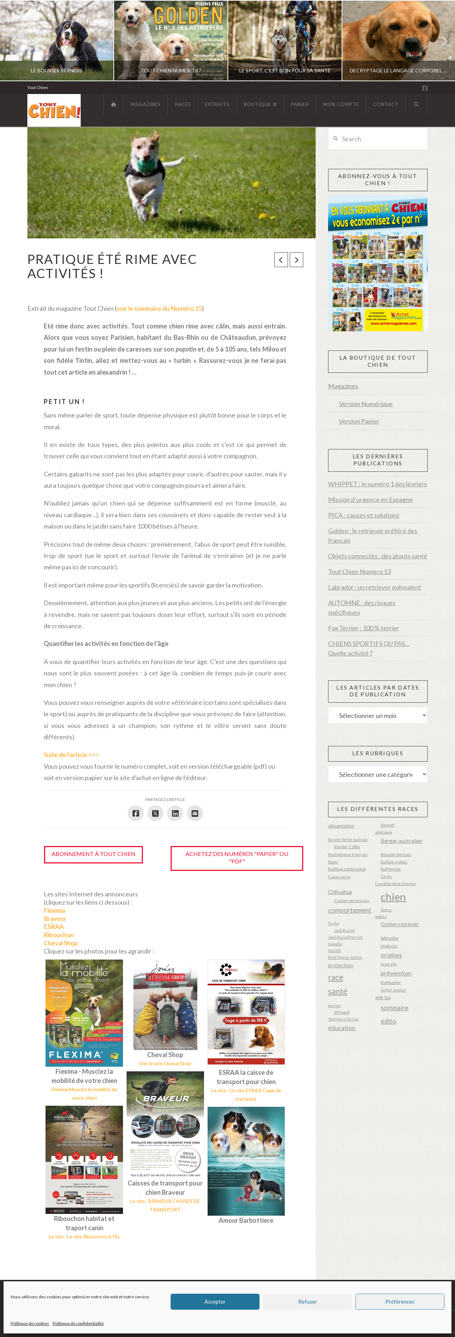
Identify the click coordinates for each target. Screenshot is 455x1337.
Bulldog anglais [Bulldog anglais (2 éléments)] (394, 862)
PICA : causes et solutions (363, 515)
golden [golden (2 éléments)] (381, 916)
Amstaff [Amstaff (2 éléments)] (388, 825)
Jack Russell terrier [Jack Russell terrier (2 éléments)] (345, 937)
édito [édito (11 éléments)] (388, 1021)
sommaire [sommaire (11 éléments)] (394, 1008)
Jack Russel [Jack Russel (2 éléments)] (344, 930)
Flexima (54, 910)
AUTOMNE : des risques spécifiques (361, 607)
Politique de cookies (30, 1323)
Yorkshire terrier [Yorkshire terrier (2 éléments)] (343, 1019)
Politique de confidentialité (78, 1323)
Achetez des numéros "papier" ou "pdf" (237, 857)
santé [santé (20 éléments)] (337, 991)
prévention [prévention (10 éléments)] (396, 973)
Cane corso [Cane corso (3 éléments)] (339, 876)
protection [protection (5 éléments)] (340, 965)
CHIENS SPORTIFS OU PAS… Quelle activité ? (369, 648)
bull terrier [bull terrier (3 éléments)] (391, 869)
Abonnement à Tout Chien (93, 853)
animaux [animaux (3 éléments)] (383, 832)
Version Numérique (366, 404)
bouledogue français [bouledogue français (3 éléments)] (348, 854)
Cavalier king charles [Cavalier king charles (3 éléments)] (395, 883)
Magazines (343, 386)
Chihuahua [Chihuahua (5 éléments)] (340, 892)
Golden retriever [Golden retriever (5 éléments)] (400, 924)
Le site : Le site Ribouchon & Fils (84, 1236)
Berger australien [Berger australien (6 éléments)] (401, 841)
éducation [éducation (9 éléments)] (341, 1028)
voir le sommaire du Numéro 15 (159, 308)
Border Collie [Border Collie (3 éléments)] (347, 846)
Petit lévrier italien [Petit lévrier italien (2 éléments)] (345, 957)
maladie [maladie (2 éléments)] (335, 943)
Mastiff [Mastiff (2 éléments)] (334, 950)
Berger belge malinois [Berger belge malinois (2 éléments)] (348, 839)
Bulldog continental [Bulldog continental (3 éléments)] (347, 869)
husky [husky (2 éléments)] (333, 923)
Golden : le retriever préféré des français (372, 535)
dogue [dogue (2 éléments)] (386, 909)
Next (440, 40)
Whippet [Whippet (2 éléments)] (342, 1012)
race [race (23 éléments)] (335, 977)
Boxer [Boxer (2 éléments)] (333, 862)
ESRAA (54, 926)
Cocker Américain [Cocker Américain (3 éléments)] (351, 900)
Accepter (215, 1301)
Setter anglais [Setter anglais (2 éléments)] (393, 990)
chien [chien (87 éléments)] (393, 896)
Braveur (55, 918)
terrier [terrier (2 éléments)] (334, 1005)
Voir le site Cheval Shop (165, 1063)
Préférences (399, 1301)
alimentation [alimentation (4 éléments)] (341, 826)
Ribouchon (59, 935)
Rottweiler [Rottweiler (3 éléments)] (391, 982)
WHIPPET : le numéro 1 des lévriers (377, 484)
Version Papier (359, 421)
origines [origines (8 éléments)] (391, 955)
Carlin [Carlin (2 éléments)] (386, 876)
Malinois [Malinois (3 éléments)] (389, 946)
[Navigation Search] (417, 104)
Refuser (307, 1301)
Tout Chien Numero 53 (359, 571)
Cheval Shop (61, 943)
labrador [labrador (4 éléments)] (390, 938)
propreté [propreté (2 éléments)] (389, 964)
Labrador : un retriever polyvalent (374, 587)
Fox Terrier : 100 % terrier (363, 628)
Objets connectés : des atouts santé (377, 556)
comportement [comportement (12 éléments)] (349, 910)
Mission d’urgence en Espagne (370, 499)
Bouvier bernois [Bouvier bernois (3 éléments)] (396, 854)
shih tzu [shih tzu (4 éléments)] (383, 997)
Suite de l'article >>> (71, 754)
